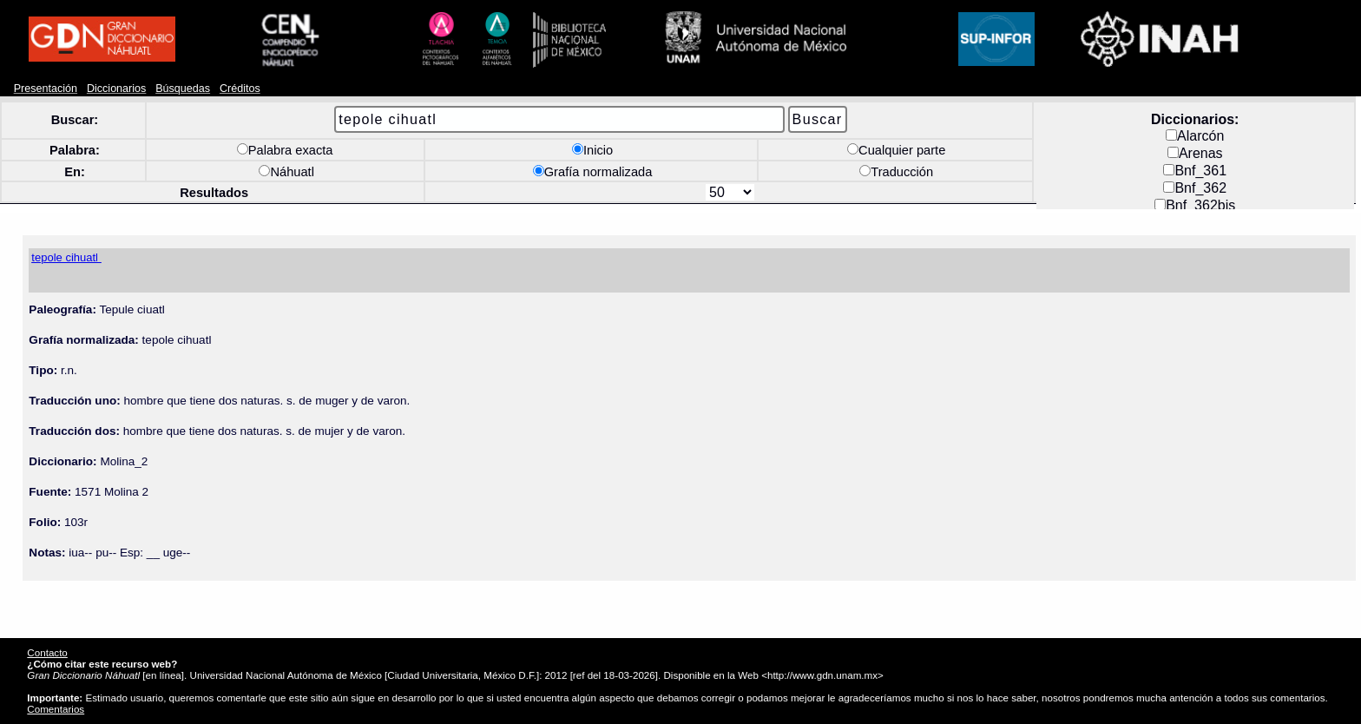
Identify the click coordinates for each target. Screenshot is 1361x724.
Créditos (240, 88)
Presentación (45, 88)
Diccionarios (117, 88)
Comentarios (55, 708)
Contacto (47, 652)
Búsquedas (182, 88)
